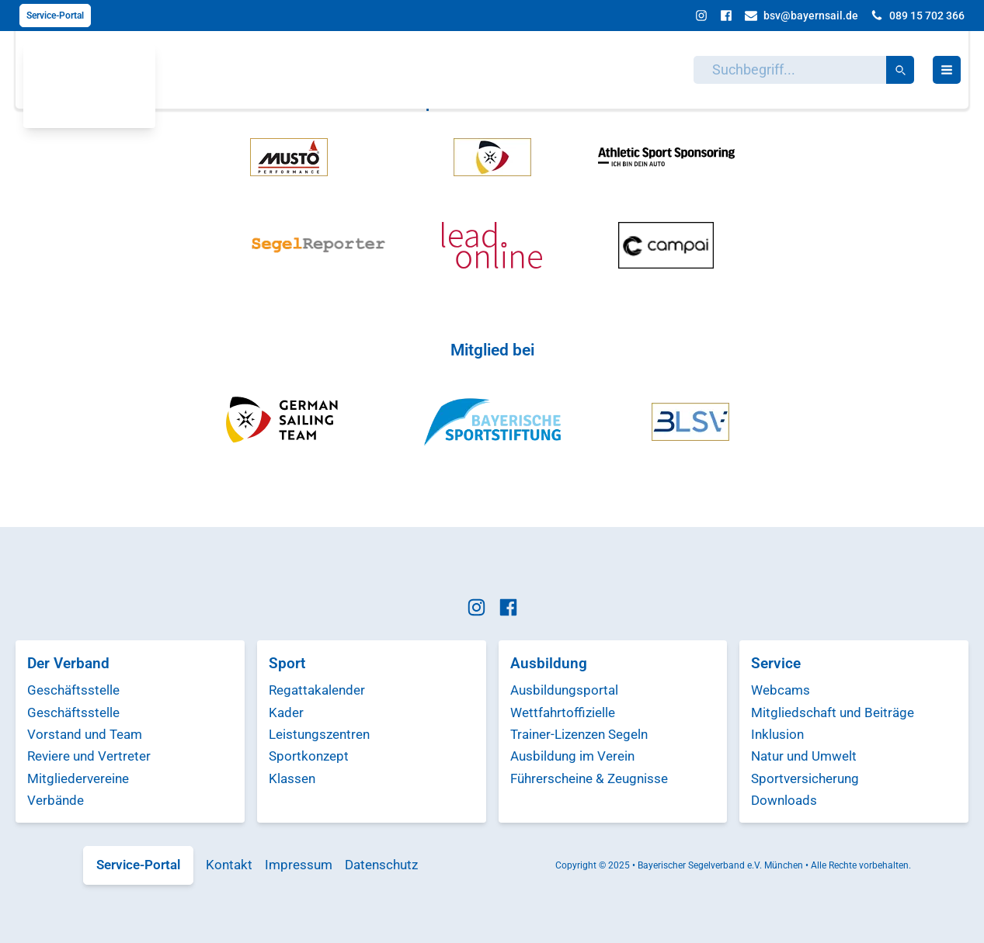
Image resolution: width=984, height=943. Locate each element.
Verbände (55, 800)
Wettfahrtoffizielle (562, 712)
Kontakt (229, 864)
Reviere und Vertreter (89, 756)
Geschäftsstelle (73, 690)
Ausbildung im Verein (572, 756)
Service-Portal (55, 15)
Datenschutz (381, 864)
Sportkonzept (309, 756)
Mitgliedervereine (78, 778)
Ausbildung (548, 663)
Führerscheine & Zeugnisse (589, 778)
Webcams (780, 690)
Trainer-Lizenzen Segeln (579, 734)
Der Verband (68, 663)
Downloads (784, 800)
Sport (287, 663)
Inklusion (777, 734)
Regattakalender (317, 690)
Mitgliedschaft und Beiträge (832, 712)
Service (776, 663)
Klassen (292, 778)
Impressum (298, 864)
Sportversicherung (805, 778)
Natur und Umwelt (804, 756)
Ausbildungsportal (564, 690)
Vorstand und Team (84, 734)
